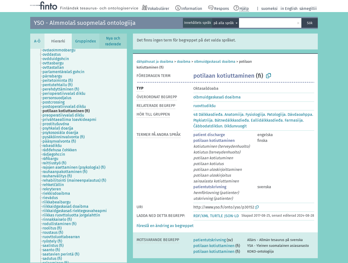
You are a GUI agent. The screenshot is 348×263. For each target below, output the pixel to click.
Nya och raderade (113, 41)
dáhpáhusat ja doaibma (155, 62)
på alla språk (224, 23)
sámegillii (308, 8)
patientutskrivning (209, 187)
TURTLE (216, 216)
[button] (165, 225)
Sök (309, 23)
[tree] (78, 156)
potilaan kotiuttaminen (214, 140)
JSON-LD (231, 216)
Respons (221, 8)
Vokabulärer (158, 8)
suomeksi (269, 8)
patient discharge (209, 134)
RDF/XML (201, 216)
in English (289, 8)
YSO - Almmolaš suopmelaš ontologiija (85, 23)
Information (191, 8)
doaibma (183, 62)
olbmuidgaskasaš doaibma (214, 62)
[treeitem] (61, 50)
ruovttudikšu (204, 106)
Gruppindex (85, 41)
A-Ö (37, 41)
